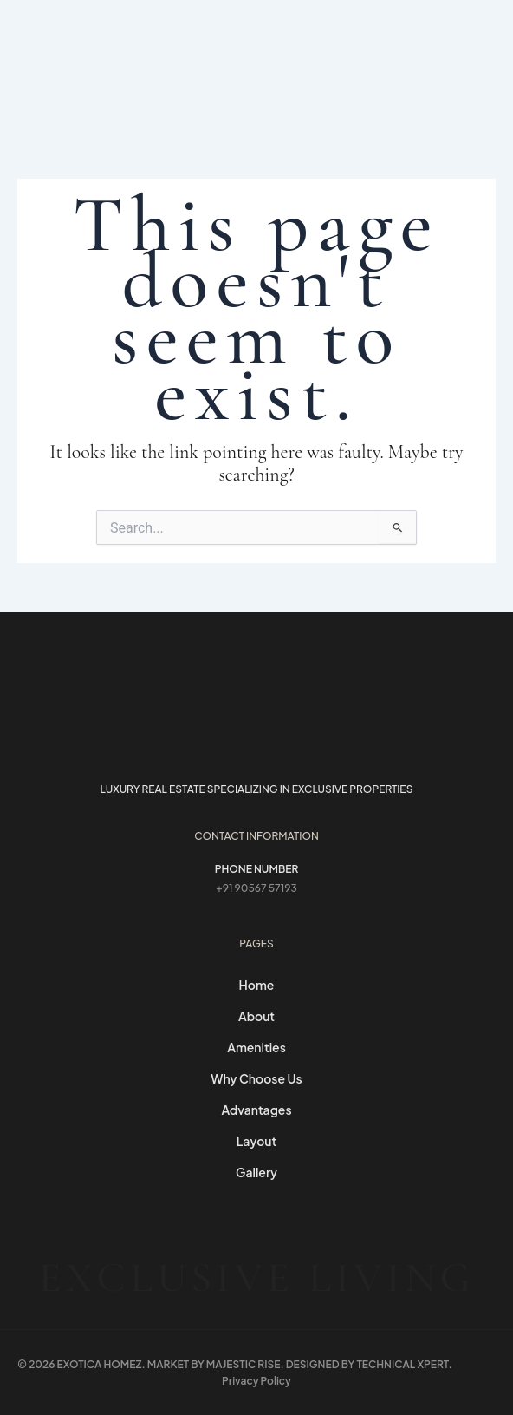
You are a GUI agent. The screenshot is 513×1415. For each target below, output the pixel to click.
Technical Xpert (402, 1364)
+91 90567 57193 (256, 887)
